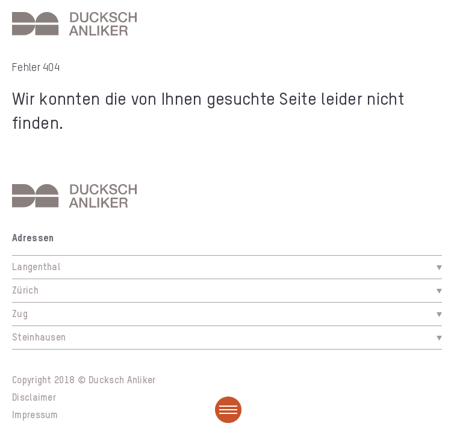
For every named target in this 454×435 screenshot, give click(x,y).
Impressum (35, 416)
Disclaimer (34, 398)
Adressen (33, 239)
